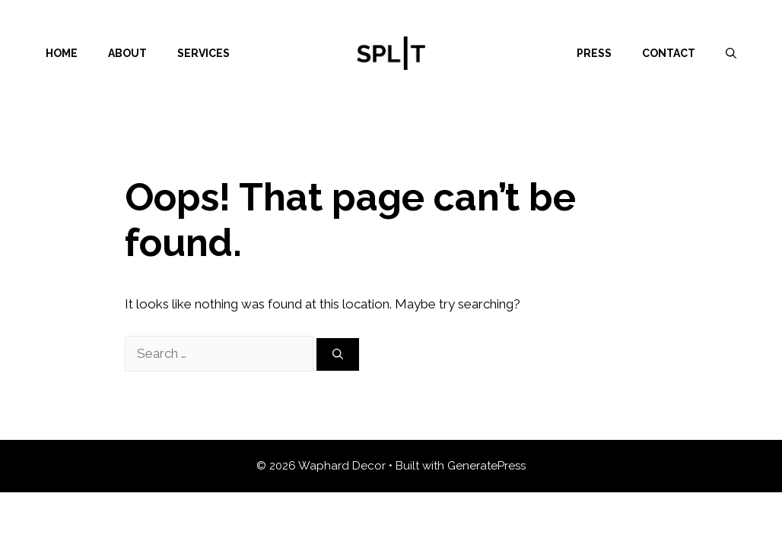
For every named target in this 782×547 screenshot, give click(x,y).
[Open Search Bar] (731, 53)
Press (594, 53)
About (127, 53)
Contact (668, 53)
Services (203, 53)
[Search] (337, 354)
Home (62, 53)
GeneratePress (486, 466)
